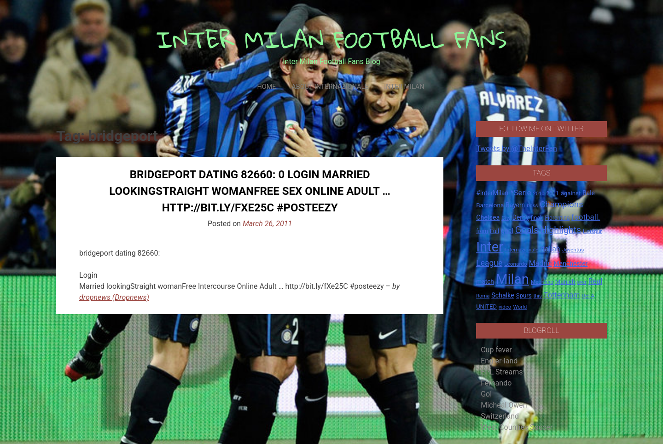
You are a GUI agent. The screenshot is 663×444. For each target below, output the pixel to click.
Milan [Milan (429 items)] (512, 279)
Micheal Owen (504, 405)
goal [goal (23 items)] (507, 230)
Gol (486, 394)
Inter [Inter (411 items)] (489, 247)
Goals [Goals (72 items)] (527, 230)
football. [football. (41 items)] (585, 217)
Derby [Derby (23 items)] (520, 217)
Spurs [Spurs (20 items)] (524, 295)
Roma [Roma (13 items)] (482, 296)
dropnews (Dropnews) (114, 297)
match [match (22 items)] (485, 281)
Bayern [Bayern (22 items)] (515, 205)
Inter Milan (404, 87)
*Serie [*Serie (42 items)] (520, 192)
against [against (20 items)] (571, 193)
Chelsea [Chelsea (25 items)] (488, 218)
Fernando (496, 383)
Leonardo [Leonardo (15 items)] (515, 264)
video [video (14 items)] (505, 307)
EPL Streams (502, 372)
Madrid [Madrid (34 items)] (540, 263)
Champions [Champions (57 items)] (561, 204)
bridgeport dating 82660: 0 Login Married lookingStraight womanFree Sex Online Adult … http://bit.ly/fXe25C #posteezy (249, 191)
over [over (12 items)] (581, 282)
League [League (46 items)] (489, 263)
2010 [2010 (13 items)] (538, 194)
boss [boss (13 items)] (532, 206)
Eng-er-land (499, 360)
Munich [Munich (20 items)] (565, 281)
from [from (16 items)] (482, 231)
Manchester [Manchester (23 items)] (570, 263)
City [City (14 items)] (506, 218)
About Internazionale (329, 87)
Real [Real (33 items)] (595, 281)
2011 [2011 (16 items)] (552, 193)
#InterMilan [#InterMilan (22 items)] (492, 193)
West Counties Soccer (516, 427)
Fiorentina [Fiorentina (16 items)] (557, 218)
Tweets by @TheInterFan (516, 148)
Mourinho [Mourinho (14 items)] (542, 282)
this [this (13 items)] (538, 296)
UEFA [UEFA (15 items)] (588, 295)
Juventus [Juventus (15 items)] (573, 249)
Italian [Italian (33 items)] (550, 249)
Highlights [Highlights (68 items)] (561, 230)
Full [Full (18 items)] (494, 231)
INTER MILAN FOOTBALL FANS (332, 39)
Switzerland (500, 416)
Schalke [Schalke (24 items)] (502, 295)
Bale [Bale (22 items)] (588, 193)
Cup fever (496, 349)
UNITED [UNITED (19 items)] (486, 306)
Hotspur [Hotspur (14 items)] (592, 231)
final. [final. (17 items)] (536, 217)
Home (266, 87)
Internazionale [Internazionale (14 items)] (522, 249)
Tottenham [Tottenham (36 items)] (562, 295)
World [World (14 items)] (520, 307)
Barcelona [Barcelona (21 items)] (490, 205)
